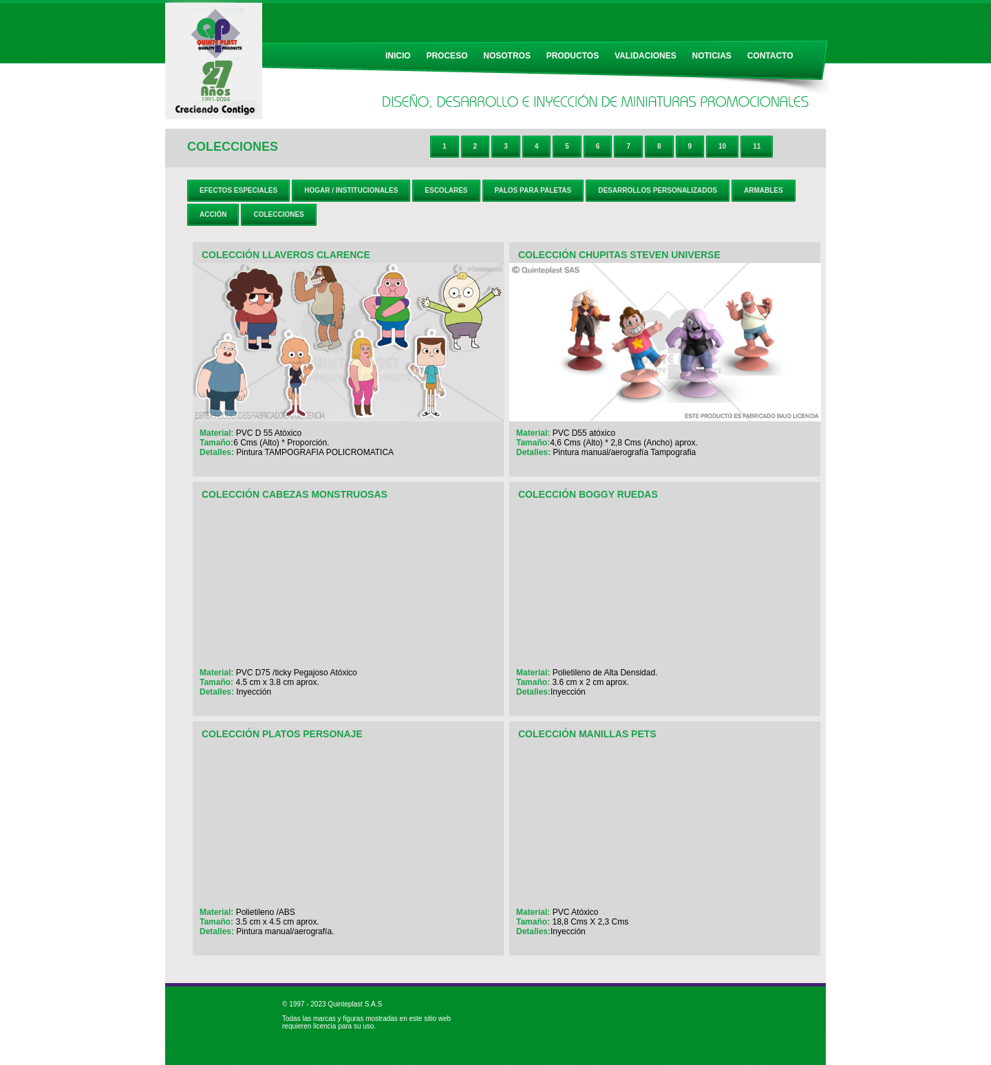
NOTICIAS (712, 56)
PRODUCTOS (572, 56)
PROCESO (446, 56)
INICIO (398, 56)
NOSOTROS (507, 56)
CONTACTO (770, 56)
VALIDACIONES (645, 56)
